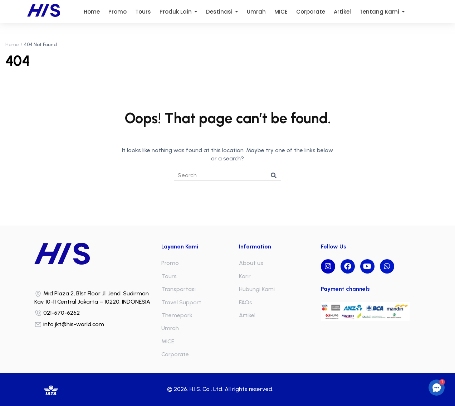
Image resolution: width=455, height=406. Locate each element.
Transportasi (178, 289)
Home (12, 45)
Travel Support (181, 302)
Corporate (175, 354)
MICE (167, 341)
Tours (169, 276)
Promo (170, 263)
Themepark (176, 315)
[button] (437, 388)
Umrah (170, 328)
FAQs (245, 302)
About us (251, 263)
